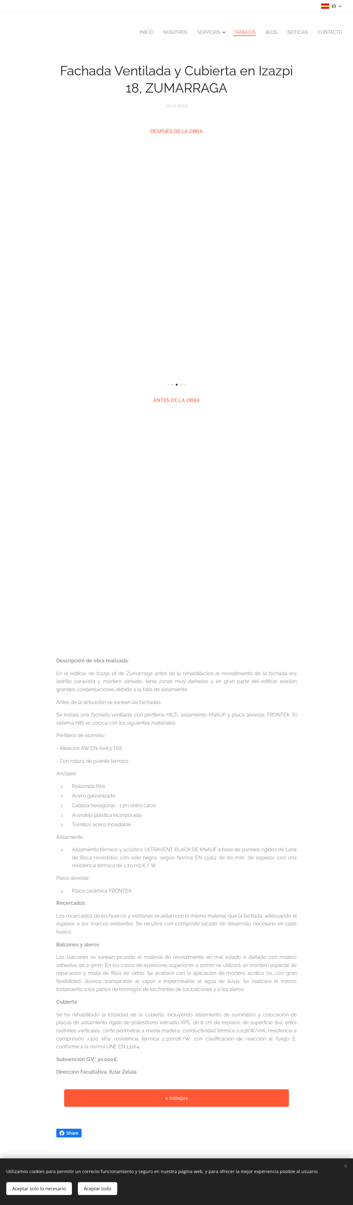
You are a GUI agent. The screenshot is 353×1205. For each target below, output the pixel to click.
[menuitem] (280, 33)
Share (68, 1133)
